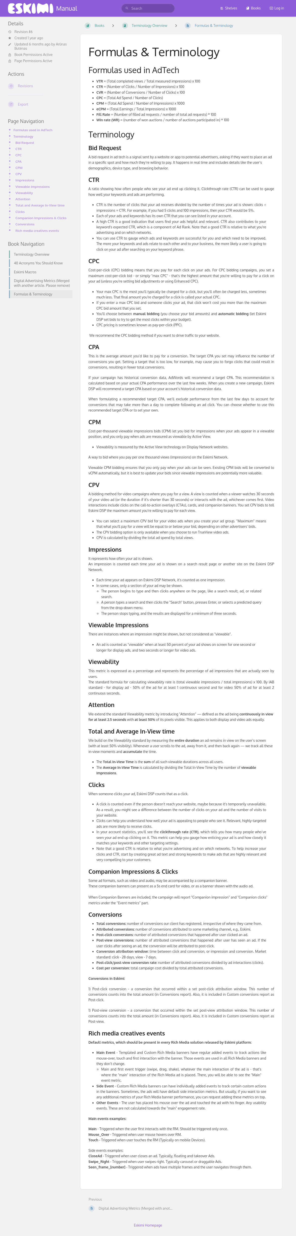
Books (253, 8)
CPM (18, 167)
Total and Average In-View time (40, 205)
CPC (18, 155)
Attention (22, 199)
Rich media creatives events (37, 230)
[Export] (40, 104)
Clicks (20, 211)
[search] (148, 8)
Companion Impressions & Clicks (40, 218)
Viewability (24, 193)
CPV (18, 174)
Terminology (23, 136)
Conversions (25, 224)
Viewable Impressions (32, 186)
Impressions (24, 180)
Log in (277, 8)
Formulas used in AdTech (33, 130)
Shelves (228, 8)
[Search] (127, 8)
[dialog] (286, 1226)
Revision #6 (20, 32)
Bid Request (24, 142)
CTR (18, 149)
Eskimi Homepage (148, 1225)
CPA (18, 161)
